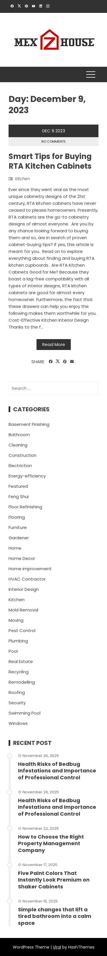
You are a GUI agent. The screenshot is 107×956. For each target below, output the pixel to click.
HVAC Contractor (27, 579)
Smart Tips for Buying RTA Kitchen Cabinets (50, 161)
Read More (53, 344)
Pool (13, 651)
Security (17, 703)
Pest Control (22, 631)
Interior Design (24, 589)
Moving (16, 620)
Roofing (17, 692)
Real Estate (21, 661)
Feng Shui (19, 496)
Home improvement (30, 569)
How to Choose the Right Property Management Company (51, 843)
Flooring (17, 517)
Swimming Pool (25, 713)
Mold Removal (23, 610)
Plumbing (18, 641)
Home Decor (22, 558)
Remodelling (22, 682)
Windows (18, 723)
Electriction (20, 466)
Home (15, 548)
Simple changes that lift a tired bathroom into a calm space (54, 916)
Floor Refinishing (25, 507)
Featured (18, 486)
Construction (23, 455)
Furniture (18, 527)
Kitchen (22, 179)
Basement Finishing (29, 424)
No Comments (53, 141)
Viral (57, 947)
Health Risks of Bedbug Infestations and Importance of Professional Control (57, 770)
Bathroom (19, 435)
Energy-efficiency (27, 476)
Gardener (19, 538)
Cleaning (18, 445)
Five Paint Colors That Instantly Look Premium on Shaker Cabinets (54, 880)
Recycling (19, 672)
